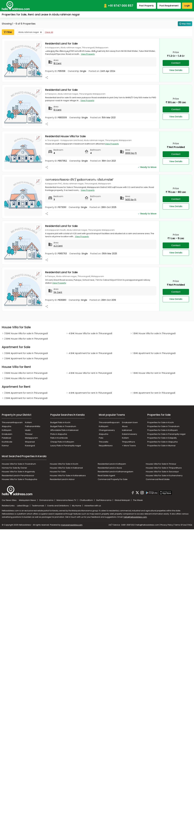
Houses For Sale (58, 471)
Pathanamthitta (32, 426)
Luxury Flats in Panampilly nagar (65, 445)
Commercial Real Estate (158, 479)
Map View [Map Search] (185, 23)
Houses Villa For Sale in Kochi (64, 463)
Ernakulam (7, 434)
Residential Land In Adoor (62, 479)
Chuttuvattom (86, 500)
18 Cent (57, 63)
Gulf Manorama (104, 500)
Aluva (124, 426)
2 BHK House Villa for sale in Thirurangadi (26, 338)
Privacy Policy (167, 525)
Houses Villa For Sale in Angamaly (18, 471)
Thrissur (29, 434)
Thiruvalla (103, 441)
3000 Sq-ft (131, 153)
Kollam (28, 422)
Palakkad (6, 437)
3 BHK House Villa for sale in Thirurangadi (26, 333)
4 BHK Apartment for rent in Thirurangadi (90, 392)
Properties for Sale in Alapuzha (162, 441)
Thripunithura (128, 441)
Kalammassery (129, 434)
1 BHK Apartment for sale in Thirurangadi (154, 353)
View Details (175, 70)
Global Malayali (122, 500)
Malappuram (31, 437)
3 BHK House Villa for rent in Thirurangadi (25, 373)
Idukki (28, 430)
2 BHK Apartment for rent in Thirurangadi (25, 398)
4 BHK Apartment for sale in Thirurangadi (90, 353)
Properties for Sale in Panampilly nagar (166, 434)
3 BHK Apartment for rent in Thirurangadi (25, 392)
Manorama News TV (67, 500)
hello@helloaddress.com (135, 517)
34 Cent (58, 292)
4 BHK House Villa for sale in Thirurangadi (90, 333)
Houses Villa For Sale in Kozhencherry (164, 475)
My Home (77, 505)
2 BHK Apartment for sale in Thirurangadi (26, 358)
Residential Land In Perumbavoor (18, 475)
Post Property (146, 5)
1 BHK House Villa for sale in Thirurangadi (154, 333)
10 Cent (57, 109)
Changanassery (107, 430)
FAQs (190, 525)
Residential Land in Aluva (110, 467)
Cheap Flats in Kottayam (62, 441)
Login (187, 5)
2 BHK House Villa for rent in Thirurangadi (25, 378)
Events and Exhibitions (58, 505)
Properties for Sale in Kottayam (162, 430)
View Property (88, 54)
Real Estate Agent (106, 475)
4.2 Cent (58, 245)
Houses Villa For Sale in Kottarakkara (68, 475)
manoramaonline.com (71, 525)
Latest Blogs (23, 505)
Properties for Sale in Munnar (161, 445)
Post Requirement (169, 5)
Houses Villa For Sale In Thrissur (161, 463)
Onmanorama (46, 500)
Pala (101, 437)
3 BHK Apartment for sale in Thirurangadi (26, 353)
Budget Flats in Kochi (60, 422)
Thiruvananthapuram (12, 422)
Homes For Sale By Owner (14, 467)
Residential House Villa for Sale (65, 136)
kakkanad (127, 430)
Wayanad (30, 441)
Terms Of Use (180, 525)
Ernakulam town (130, 422)
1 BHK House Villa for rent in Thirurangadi (154, 373)
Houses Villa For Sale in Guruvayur (162, 471)
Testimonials (38, 505)
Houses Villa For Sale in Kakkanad (66, 467)
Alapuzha (6, 426)
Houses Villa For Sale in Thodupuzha (19, 479)
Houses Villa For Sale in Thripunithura (164, 467)
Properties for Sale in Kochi (160, 422)
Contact (175, 62)
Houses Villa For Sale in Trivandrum (19, 463)
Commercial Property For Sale (112, 479)
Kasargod (30, 445)
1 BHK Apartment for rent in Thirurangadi (154, 392)
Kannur (5, 445)
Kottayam (6, 430)
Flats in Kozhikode (59, 437)
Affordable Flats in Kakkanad (64, 430)
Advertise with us (92, 505)
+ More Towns (129, 445)
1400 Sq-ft (130, 199)
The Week (138, 500)
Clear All (49, 32)
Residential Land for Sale (61, 43)
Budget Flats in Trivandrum (63, 426)
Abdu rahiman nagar (28, 32)
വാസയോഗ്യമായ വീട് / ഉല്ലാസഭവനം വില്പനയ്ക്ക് (79, 179)
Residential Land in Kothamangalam (115, 471)
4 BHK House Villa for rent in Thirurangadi (90, 373)
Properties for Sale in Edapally (162, 437)
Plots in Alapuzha (58, 434)
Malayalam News (27, 500)
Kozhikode (7, 441)
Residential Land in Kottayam (112, 463)
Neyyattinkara (105, 445)
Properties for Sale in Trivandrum (163, 426)
